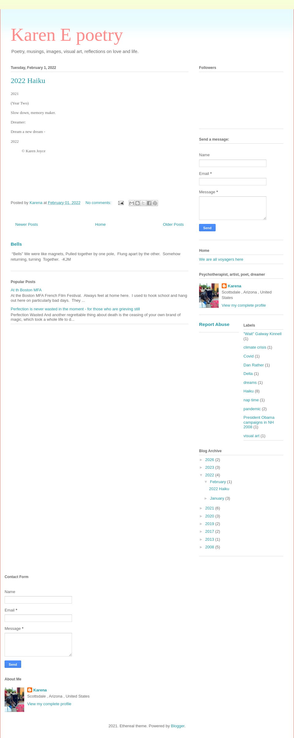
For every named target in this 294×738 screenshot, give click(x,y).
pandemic (252, 409)
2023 (210, 467)
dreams (250, 382)
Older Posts (173, 224)
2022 (210, 475)
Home (100, 224)
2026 (210, 459)
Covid (248, 356)
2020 (210, 516)
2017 (210, 531)
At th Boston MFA (26, 290)
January (217, 498)
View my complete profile (244, 305)
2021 (210, 508)
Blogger (177, 726)
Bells (16, 244)
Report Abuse (214, 324)
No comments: (98, 202)
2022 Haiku (28, 81)
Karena (234, 286)
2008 (210, 547)
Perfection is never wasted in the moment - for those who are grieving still (75, 309)
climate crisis (254, 347)
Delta (248, 373)
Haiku (248, 391)
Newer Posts (26, 224)
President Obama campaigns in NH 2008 (258, 422)
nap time (251, 400)
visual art (251, 435)
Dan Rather (253, 365)
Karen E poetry (67, 35)
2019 (210, 523)
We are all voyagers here (221, 259)
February (218, 481)
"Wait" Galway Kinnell (262, 333)
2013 (210, 539)
